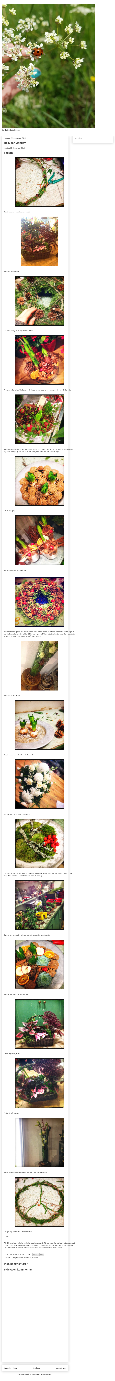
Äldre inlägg (61, 1368)
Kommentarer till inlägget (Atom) (41, 1374)
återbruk (35, 1258)
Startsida (36, 1368)
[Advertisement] (35, 1344)
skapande (27, 1258)
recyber (16, 1258)
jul (11, 1258)
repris (21, 1258)
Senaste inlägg (10, 1368)
